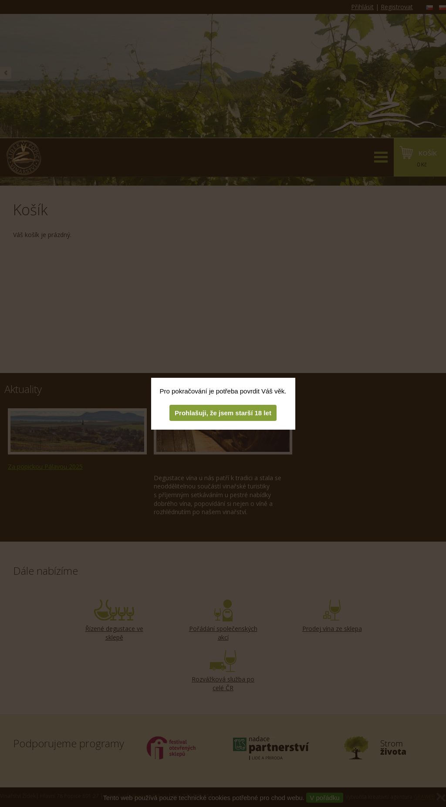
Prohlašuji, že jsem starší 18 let (223, 413)
